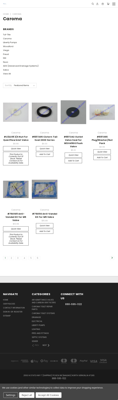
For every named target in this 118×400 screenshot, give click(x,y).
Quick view (16, 148)
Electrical (37, 321)
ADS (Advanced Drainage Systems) (21, 65)
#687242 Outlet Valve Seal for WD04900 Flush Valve (73, 141)
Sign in (6, 311)
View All (7, 73)
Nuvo (5, 62)
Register (18, 311)
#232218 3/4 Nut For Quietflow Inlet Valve (16, 138)
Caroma (7, 38)
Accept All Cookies (48, 395)
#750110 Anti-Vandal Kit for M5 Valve (44, 215)
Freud (6, 54)
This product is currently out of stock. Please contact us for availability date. (15, 158)
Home (5, 299)
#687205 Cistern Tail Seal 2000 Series (44, 138)
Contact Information (14, 307)
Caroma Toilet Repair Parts (42, 308)
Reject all (27, 395)
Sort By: (8, 85)
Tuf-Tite (7, 34)
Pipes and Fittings (40, 333)
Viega (6, 50)
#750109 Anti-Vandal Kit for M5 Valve (16, 217)
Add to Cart (44, 154)
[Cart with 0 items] (108, 4)
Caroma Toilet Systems (43, 313)
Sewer (35, 341)
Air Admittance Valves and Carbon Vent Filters (44, 301)
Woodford (8, 46)
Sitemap (6, 315)
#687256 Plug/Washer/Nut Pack (102, 140)
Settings (10, 395)
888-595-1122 (73, 304)
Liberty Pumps (10, 42)
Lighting (36, 329)
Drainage (36, 317)
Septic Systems (39, 337)
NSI (4, 58)
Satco (6, 69)
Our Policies (9, 303)
